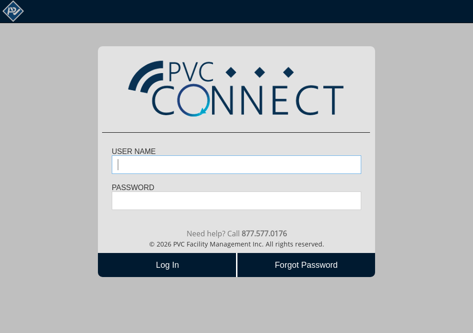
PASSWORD (133, 187)
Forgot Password (306, 265)
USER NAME (134, 151)
